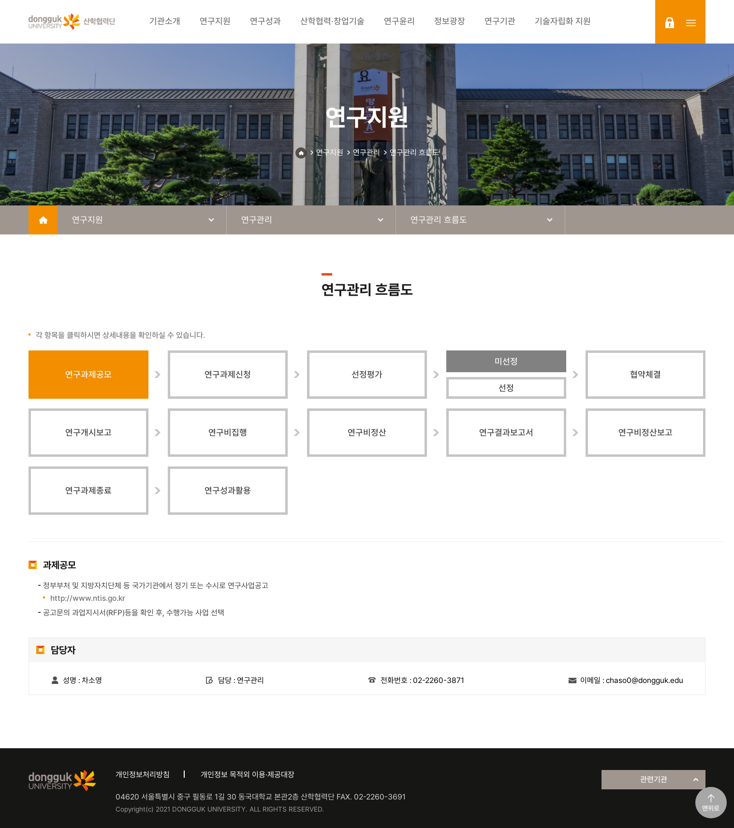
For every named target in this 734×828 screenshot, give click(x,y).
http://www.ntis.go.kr (87, 598)
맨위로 (710, 808)
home (43, 219)
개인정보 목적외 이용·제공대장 (247, 774)
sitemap (691, 23)
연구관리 (366, 152)
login (670, 23)
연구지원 (329, 152)
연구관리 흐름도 (414, 152)
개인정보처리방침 (143, 774)
